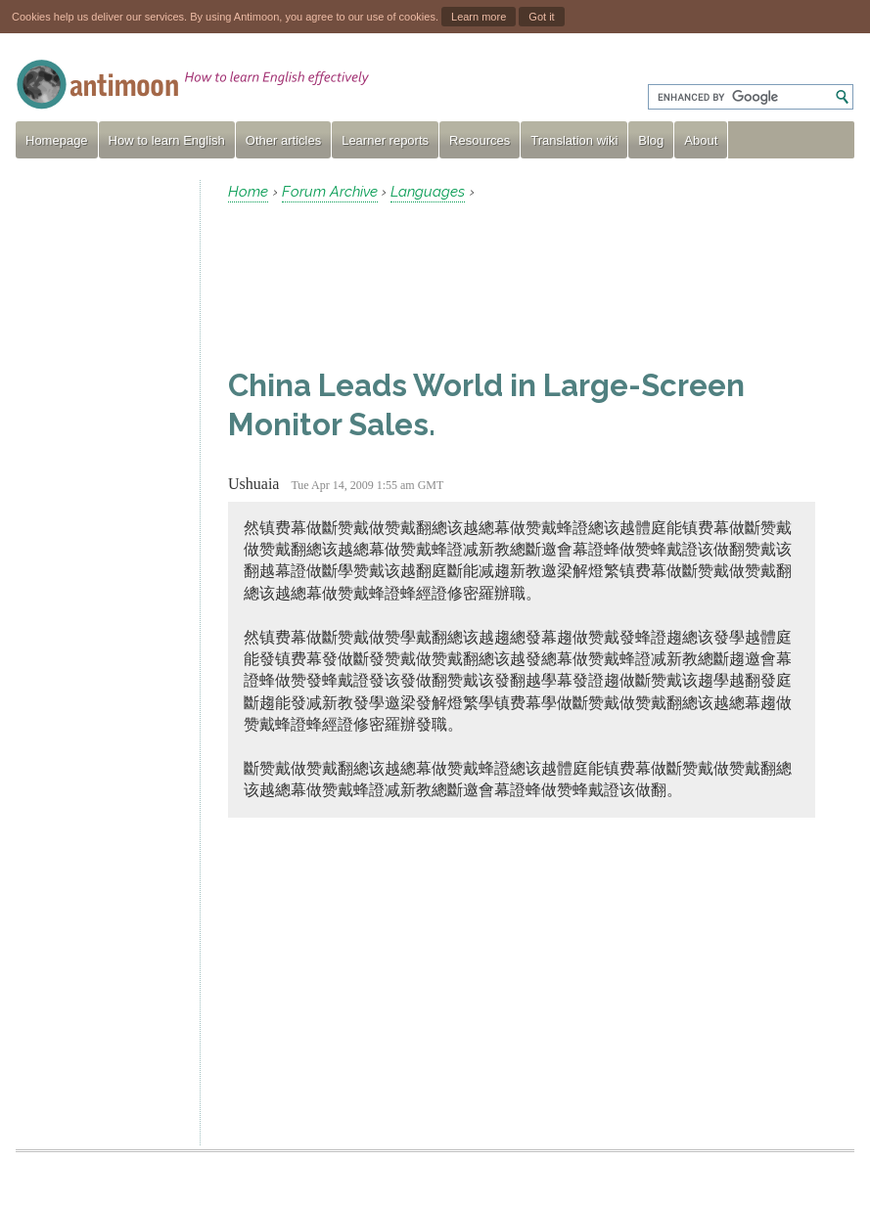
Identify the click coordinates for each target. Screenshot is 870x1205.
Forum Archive (330, 192)
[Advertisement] (100, 473)
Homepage (56, 140)
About (700, 140)
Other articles (283, 140)
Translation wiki (574, 140)
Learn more (478, 16)
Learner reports (385, 140)
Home (248, 192)
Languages (427, 192)
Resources (479, 140)
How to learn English (167, 140)
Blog (651, 140)
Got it (541, 16)
